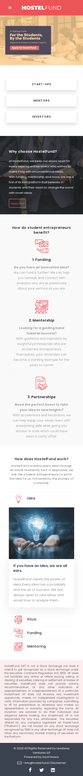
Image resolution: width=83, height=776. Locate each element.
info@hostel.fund (37, 763)
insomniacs (50, 757)
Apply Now (17, 203)
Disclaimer (58, 763)
